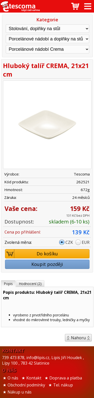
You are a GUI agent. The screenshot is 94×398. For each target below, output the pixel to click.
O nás (13, 378)
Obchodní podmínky (26, 385)
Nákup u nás (20, 392)
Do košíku (31, 253)
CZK (69, 242)
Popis (8, 283)
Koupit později (47, 264)
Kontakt (33, 378)
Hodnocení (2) (30, 283)
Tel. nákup (63, 385)
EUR (85, 242)
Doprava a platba (65, 378)
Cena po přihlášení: (23, 232)
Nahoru (78, 337)
